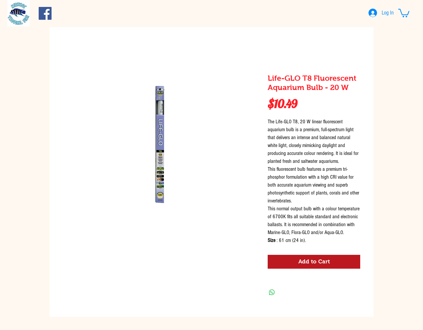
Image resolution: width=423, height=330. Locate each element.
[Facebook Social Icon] (45, 13)
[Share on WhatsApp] (272, 292)
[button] (403, 12)
